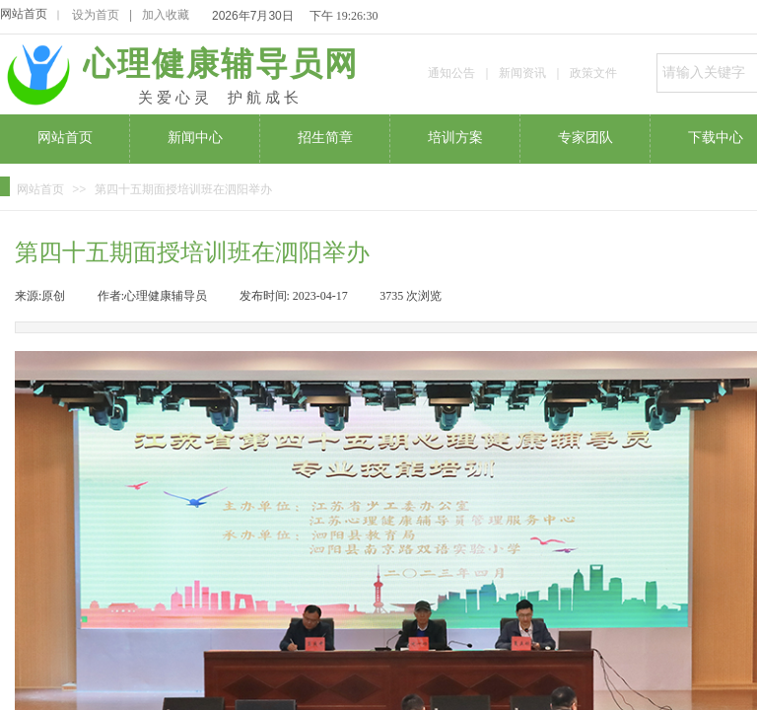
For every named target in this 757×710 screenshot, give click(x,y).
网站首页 (23, 14)
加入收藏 (165, 15)
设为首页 (95, 15)
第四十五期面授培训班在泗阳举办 (183, 189)
